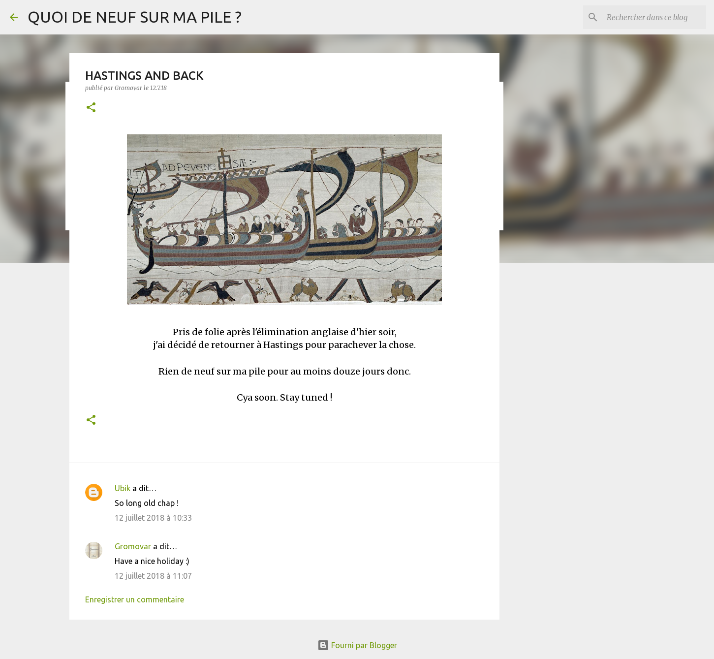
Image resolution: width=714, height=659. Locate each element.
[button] (91, 108)
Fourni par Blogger (357, 645)
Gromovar (133, 546)
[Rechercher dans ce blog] (654, 17)
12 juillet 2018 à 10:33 (153, 517)
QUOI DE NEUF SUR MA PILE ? (135, 17)
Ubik (122, 488)
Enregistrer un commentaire (134, 599)
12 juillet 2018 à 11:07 (153, 575)
